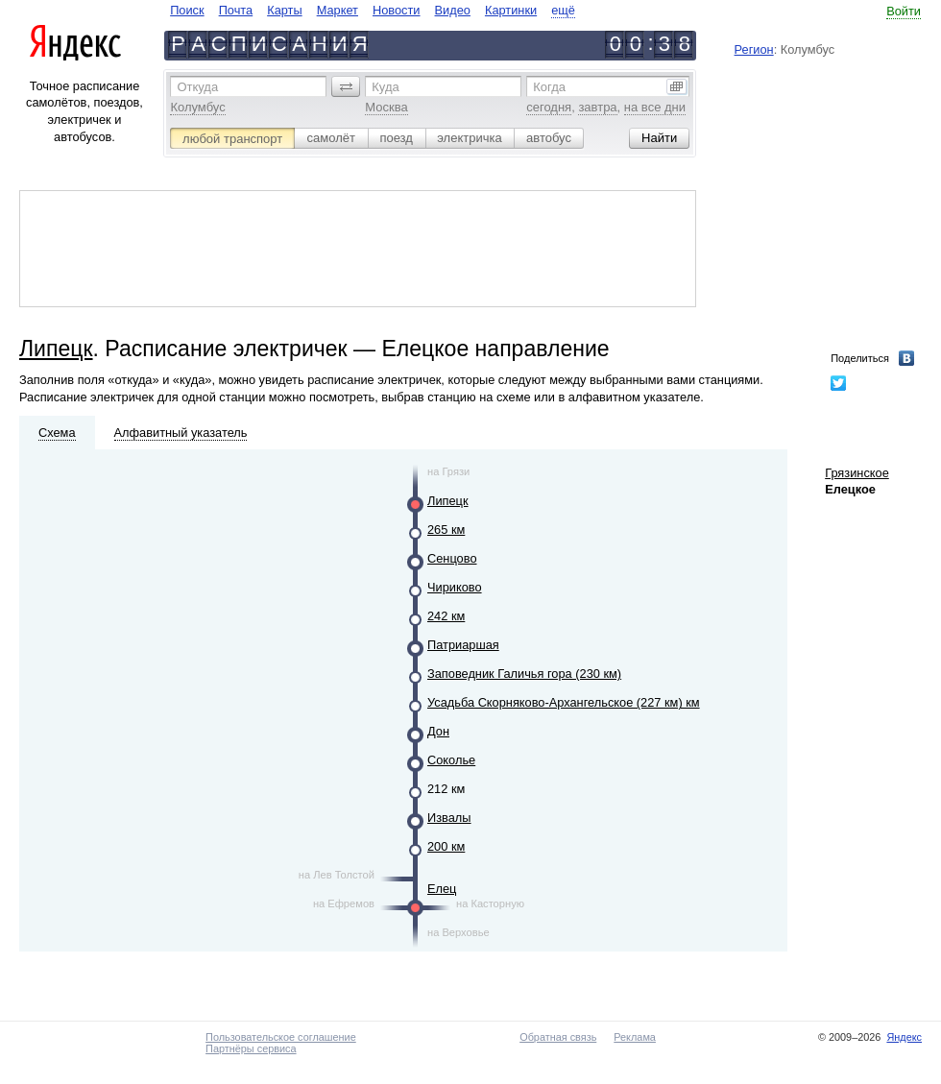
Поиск (187, 10)
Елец (441, 888)
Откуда (197, 87)
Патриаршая (463, 645)
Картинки (511, 10)
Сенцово (452, 558)
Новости (397, 10)
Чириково (454, 587)
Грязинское (857, 473)
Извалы (449, 817)
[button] (345, 86)
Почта (236, 10)
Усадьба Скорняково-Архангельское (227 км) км (563, 702)
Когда (549, 87)
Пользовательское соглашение (280, 1037)
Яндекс (904, 1037)
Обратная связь (557, 1037)
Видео (452, 10)
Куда (385, 87)
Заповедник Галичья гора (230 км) (524, 673)
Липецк (56, 348)
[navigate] (372, 10)
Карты (284, 10)
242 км (446, 616)
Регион (754, 49)
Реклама (635, 1037)
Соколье (451, 760)
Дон (438, 731)
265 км (446, 529)
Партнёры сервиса (250, 1048)
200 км (446, 846)
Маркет (337, 10)
